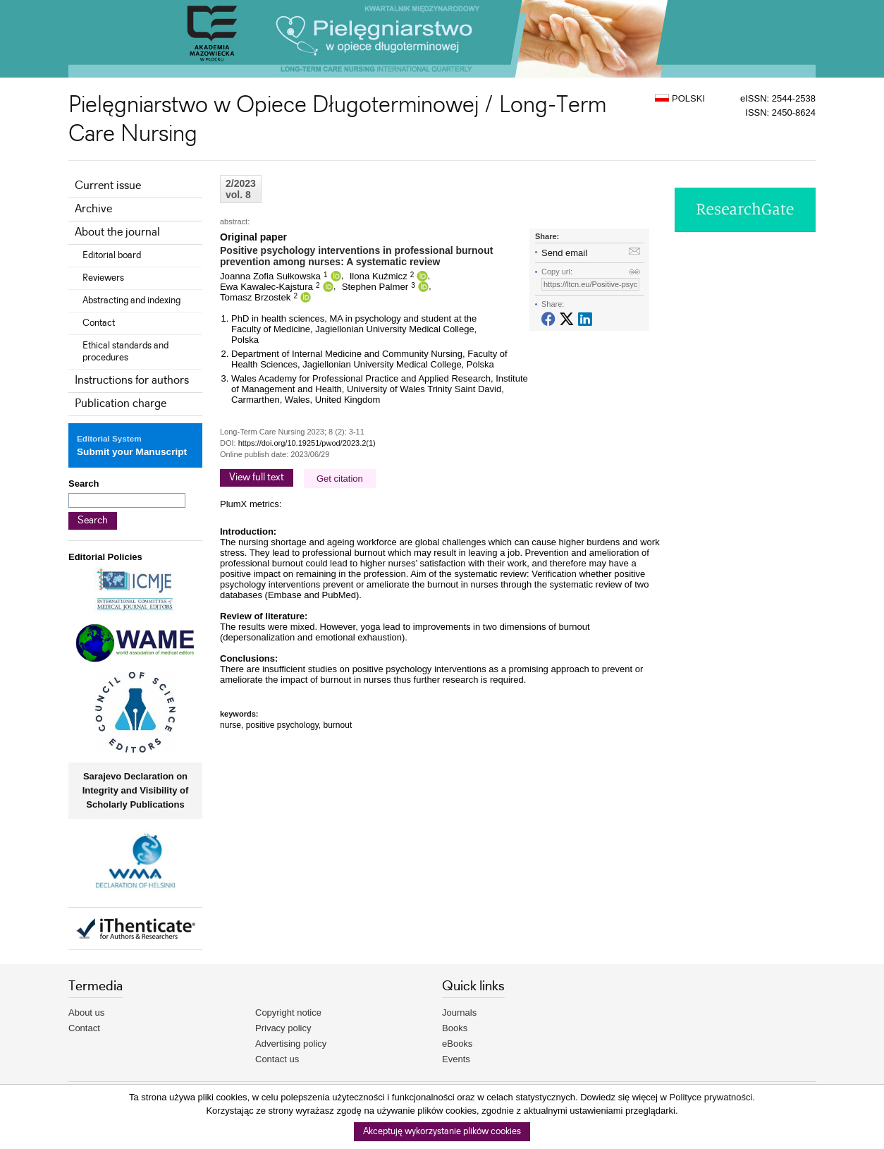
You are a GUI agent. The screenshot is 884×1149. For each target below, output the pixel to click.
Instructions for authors (132, 381)
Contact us (277, 1059)
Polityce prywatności (711, 1097)
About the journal (117, 232)
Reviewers (103, 278)
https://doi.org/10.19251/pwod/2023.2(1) (307, 443)
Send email (564, 253)
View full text (256, 477)
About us (86, 1012)
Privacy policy (283, 1028)
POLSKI (680, 98)
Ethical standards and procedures (125, 352)
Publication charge (120, 404)
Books (454, 1028)
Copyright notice (288, 1012)
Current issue (108, 186)
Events (456, 1059)
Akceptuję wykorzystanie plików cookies (442, 1131)
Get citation (340, 478)
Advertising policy (290, 1043)
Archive (93, 209)
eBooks (457, 1043)
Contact (98, 323)
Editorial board (111, 255)
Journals (459, 1012)
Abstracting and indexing (131, 300)
